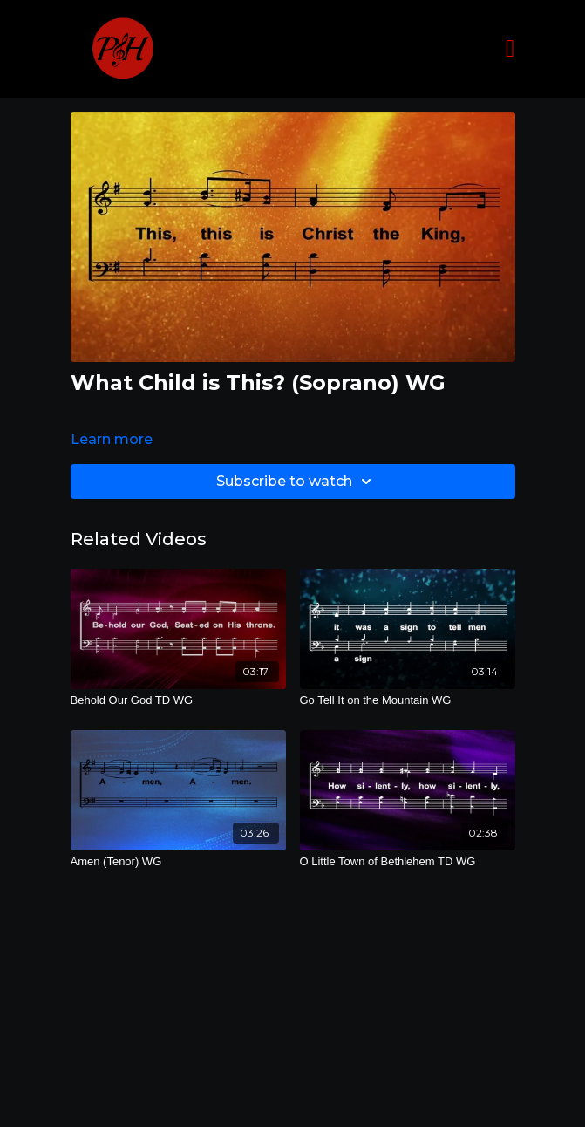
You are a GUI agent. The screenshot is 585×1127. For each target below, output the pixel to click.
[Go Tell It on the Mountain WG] (407, 700)
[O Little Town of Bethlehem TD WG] (407, 862)
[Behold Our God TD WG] (178, 700)
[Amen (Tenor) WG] (178, 862)
